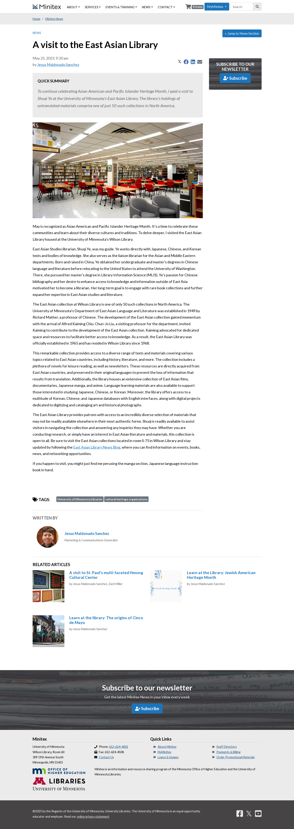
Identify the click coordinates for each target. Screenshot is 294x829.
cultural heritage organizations (126, 499)
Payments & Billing (228, 752)
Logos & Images (168, 757)
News (37, 33)
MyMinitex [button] (215, 6)
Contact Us (106, 757)
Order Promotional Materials (235, 757)
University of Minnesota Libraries (80, 499)
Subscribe (235, 78)
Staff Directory (226, 746)
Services (91, 7)
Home (36, 19)
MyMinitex (164, 752)
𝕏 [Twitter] (249, 813)
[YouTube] (258, 813)
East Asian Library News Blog (96, 447)
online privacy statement (93, 816)
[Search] (257, 7)
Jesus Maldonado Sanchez (58, 64)
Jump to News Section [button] (243, 33)
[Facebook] (239, 813)
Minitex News (54, 19)
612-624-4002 (118, 746)
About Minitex (167, 746)
